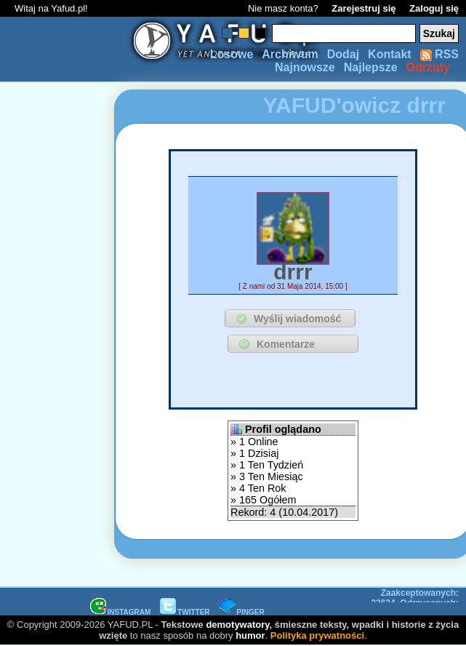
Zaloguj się (434, 8)
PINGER (241, 612)
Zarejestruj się (363, 8)
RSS (439, 54)
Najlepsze (371, 67)
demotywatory (237, 624)
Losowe (232, 54)
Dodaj (343, 54)
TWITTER (184, 612)
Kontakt (389, 54)
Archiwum (290, 54)
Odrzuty (428, 67)
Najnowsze (305, 67)
